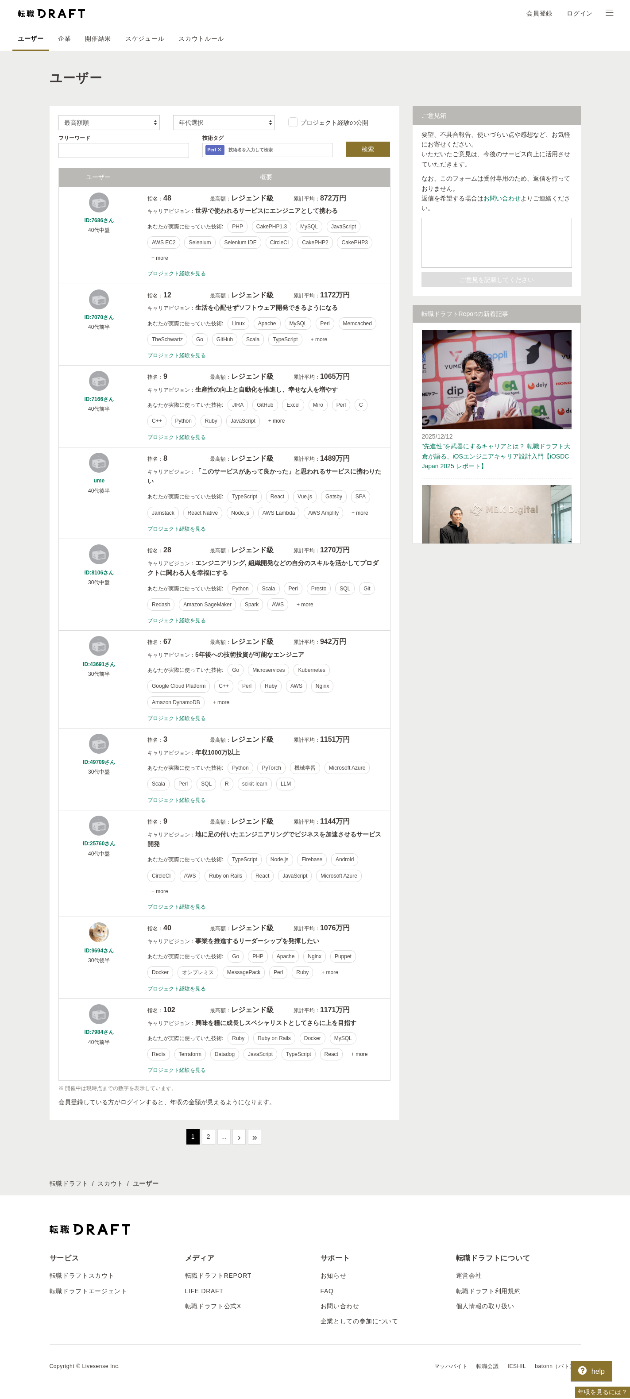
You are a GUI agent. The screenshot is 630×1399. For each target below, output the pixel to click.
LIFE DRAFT (204, 1290)
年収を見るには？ (602, 1391)
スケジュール (144, 38)
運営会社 (469, 1275)
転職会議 (487, 1366)
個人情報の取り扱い (485, 1306)
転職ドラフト (69, 1183)
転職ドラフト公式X (213, 1306)
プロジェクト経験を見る (176, 273)
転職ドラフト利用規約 (488, 1290)
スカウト (110, 1183)
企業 (64, 38)
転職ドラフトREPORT (218, 1275)
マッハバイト (451, 1366)
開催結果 (98, 38)
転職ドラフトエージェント (89, 1290)
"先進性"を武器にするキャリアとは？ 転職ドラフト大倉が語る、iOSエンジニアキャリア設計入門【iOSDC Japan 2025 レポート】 (496, 456)
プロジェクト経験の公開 (328, 122)
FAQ (327, 1290)
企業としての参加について (359, 1321)
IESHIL (517, 1366)
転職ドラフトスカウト (82, 1275)
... (224, 1136)
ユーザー (31, 38)
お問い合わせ (502, 198)
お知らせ (334, 1275)
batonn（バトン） (557, 1366)
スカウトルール (201, 38)
